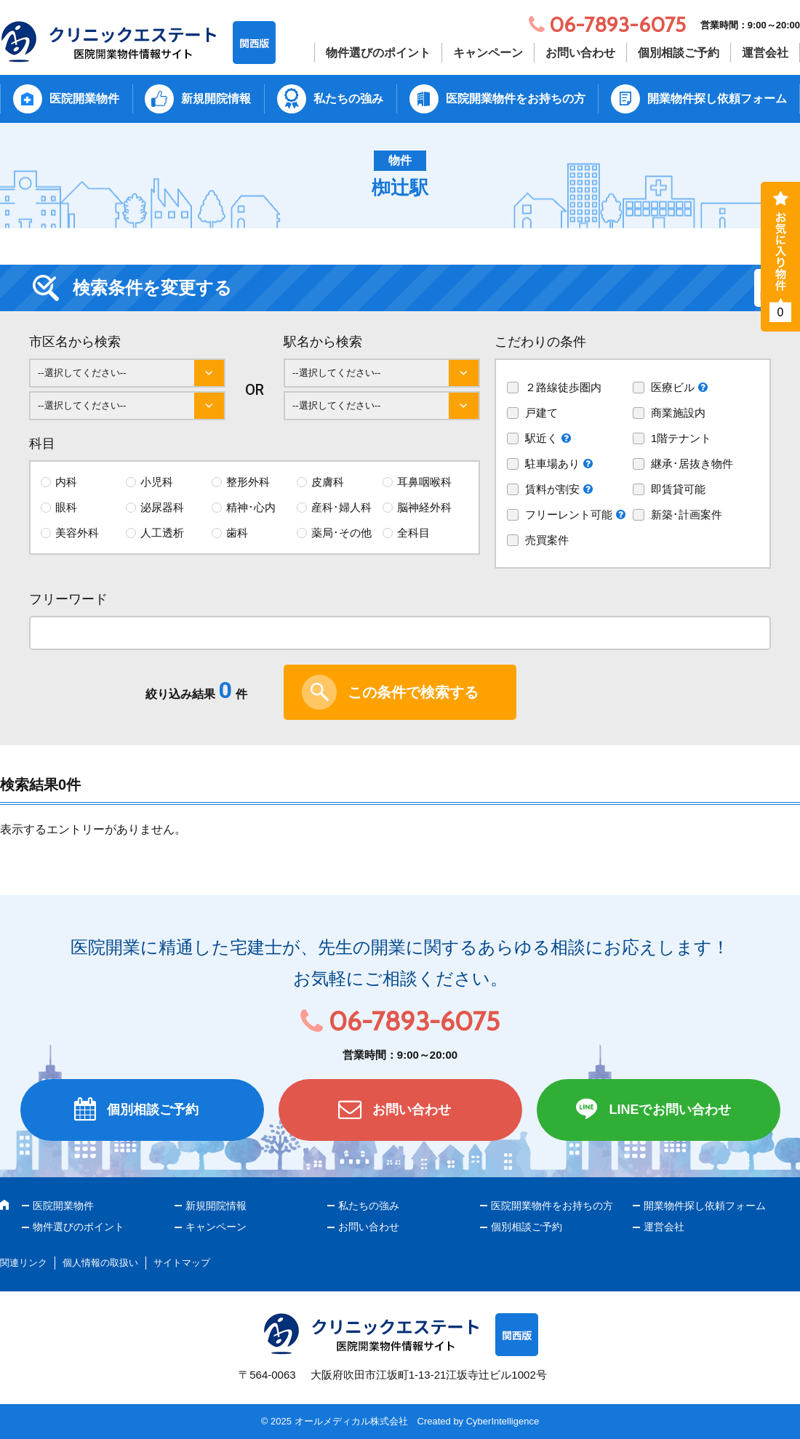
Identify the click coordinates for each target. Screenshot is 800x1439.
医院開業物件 (84, 98)
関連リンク (23, 1262)
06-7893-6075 (414, 1021)
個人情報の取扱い (100, 1262)
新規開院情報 (216, 98)
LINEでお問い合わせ (669, 1109)
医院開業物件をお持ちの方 (515, 98)
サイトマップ (181, 1262)
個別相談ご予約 (678, 53)
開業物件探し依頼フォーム (717, 98)
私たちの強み (348, 98)
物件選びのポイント (378, 53)
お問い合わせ (580, 53)
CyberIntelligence (502, 1421)
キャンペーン (488, 53)
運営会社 (765, 53)
